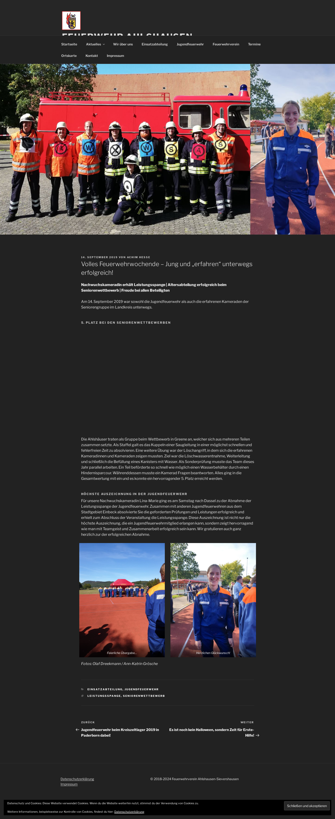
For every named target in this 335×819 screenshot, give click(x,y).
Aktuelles (95, 44)
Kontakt (92, 56)
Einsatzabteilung (155, 44)
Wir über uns (123, 44)
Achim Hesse (139, 257)
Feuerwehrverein (226, 44)
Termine (254, 44)
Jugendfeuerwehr (190, 44)
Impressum (115, 56)
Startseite (69, 44)
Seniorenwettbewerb (144, 696)
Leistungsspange (104, 696)
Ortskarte (69, 56)
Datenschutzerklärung (77, 779)
